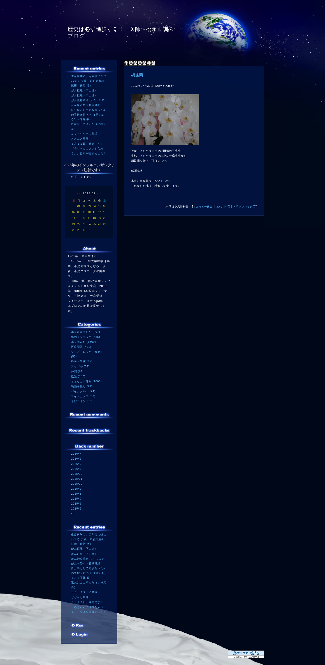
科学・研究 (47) (82, 361)
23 (83, 224)
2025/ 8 (76, 493)
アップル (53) (80, 366)
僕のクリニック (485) (85, 336)
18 (94, 218)
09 (83, 212)
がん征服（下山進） (84, 90)
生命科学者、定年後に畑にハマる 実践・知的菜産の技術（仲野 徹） (88, 81)
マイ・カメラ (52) (83, 396)
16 (83, 218)
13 (104, 212)
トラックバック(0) (244, 206)
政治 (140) (78, 376)
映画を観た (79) (82, 386)
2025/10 (76, 483)
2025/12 (76, 473)
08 (78, 212)
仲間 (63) (77, 371)
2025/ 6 (76, 503)
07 (73, 212)
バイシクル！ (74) (83, 391)
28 (73, 230)
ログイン (79, 635)
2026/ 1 (76, 468)
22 (78, 224)
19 (99, 218)
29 (78, 230)
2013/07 (89, 193)
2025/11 (76, 478)
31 (89, 230)
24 (89, 224)
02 (83, 206)
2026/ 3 (76, 458)
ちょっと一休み (203, 206)
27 (104, 224)
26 (99, 224)
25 (94, 224)
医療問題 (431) (81, 346)
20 (104, 218)
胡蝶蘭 (137, 75)
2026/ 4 (76, 453)
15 (78, 218)
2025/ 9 (76, 488)
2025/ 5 (76, 508)
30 (83, 230)
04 (94, 206)
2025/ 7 (76, 498)
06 (104, 206)
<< (79, 193)
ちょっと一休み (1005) (86, 381)
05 (99, 206)
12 (99, 212)
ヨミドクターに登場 (84, 133)
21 (73, 224)
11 (94, 212)
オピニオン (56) (82, 401)
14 (73, 218)
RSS (78, 626)
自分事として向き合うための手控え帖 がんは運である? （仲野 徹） (88, 114)
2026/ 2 (76, 463)
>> (99, 193)
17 (89, 218)
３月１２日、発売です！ (87, 143)
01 (78, 206)
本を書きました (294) (85, 332)
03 (89, 206)
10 (89, 212)
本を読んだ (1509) (83, 341)
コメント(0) (222, 206)
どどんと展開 (80, 138)
